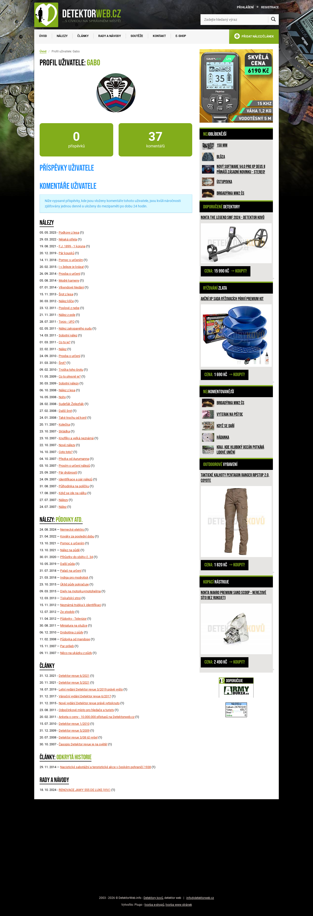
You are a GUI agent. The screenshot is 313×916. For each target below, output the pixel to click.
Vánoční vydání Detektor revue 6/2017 (85, 696)
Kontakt (159, 36)
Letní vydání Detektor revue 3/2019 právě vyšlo (91, 689)
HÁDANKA (223, 437)
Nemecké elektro (72, 529)
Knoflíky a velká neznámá (76, 438)
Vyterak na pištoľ (230, 414)
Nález (63, 349)
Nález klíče (66, 301)
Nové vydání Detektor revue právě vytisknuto (89, 703)
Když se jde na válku (73, 493)
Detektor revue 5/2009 (74, 730)
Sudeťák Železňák (71, 404)
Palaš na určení (70, 570)
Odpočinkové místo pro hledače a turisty (86, 710)
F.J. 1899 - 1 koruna (72, 246)
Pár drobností (68, 472)
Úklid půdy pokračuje (74, 584)
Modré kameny (69, 280)
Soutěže (137, 36)
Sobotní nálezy (69, 383)
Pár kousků (66, 253)
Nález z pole (67, 315)
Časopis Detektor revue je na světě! (83, 744)
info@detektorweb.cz (200, 898)
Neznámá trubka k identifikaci (80, 605)
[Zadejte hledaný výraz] (240, 19)
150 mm (222, 145)
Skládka (64, 431)
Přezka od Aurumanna (74, 459)
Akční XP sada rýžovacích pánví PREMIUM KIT (232, 298)
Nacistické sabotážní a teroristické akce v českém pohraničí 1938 (105, 767)
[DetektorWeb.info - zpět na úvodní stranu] (80, 14)
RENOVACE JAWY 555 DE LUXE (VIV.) (85, 790)
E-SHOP (181, 36)
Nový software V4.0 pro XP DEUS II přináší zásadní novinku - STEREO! (241, 169)
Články (83, 36)
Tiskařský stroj (70, 598)
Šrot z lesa (66, 294)
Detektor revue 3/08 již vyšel (78, 737)
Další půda (67, 564)
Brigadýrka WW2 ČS (230, 193)
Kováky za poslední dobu (77, 536)
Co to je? (64, 342)
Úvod (43, 36)
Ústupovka (224, 181)
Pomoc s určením (71, 260)
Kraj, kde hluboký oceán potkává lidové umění (240, 450)
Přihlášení (245, 7)
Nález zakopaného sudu (75, 328)
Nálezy (62, 36)
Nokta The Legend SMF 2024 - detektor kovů (232, 217)
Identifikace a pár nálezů (75, 479)
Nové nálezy (67, 445)
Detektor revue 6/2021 (74, 676)
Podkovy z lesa (69, 232)
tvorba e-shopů (154, 904)
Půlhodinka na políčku (74, 486)
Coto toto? (66, 452)
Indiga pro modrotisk (74, 577)
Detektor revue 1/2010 (74, 724)
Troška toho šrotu (71, 369)
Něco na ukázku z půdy (76, 653)
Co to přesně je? (70, 376)
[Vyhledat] (273, 19)
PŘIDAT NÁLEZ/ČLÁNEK (254, 37)
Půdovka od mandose (75, 639)
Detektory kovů (153, 898)
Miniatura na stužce (73, 625)
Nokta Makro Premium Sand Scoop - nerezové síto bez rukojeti (233, 595)
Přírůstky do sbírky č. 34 (76, 557)
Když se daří (225, 425)
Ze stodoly (67, 612)
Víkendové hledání (71, 287)
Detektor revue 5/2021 (74, 682)
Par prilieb (67, 646)
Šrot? (62, 363)
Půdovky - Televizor (73, 618)
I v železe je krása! (71, 267)
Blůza (221, 156)
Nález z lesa (67, 390)
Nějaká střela (68, 239)
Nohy (62, 397)
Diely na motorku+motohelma (80, 591)
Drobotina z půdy (71, 632)
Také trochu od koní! (73, 417)
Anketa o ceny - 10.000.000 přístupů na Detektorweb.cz (96, 717)
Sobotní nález (68, 335)
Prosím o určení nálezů (74, 465)
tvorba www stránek (179, 904)
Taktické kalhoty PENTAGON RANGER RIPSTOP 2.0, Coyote (235, 478)
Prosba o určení (69, 273)
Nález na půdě (70, 550)
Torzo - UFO (67, 321)
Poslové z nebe (69, 308)
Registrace (270, 7)
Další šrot (65, 411)
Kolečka (64, 424)
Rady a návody (109, 36)
